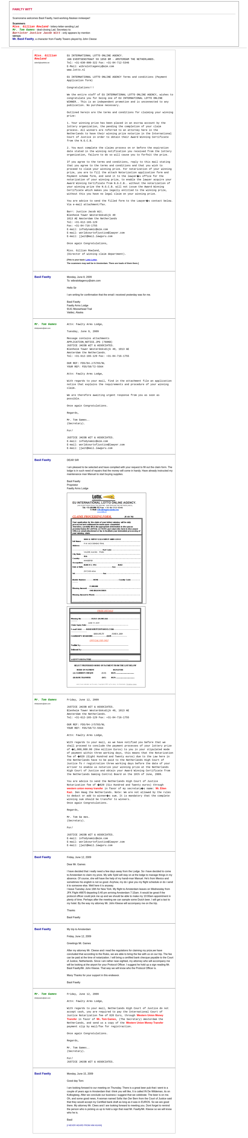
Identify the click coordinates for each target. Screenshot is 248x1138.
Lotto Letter (91, 260)
